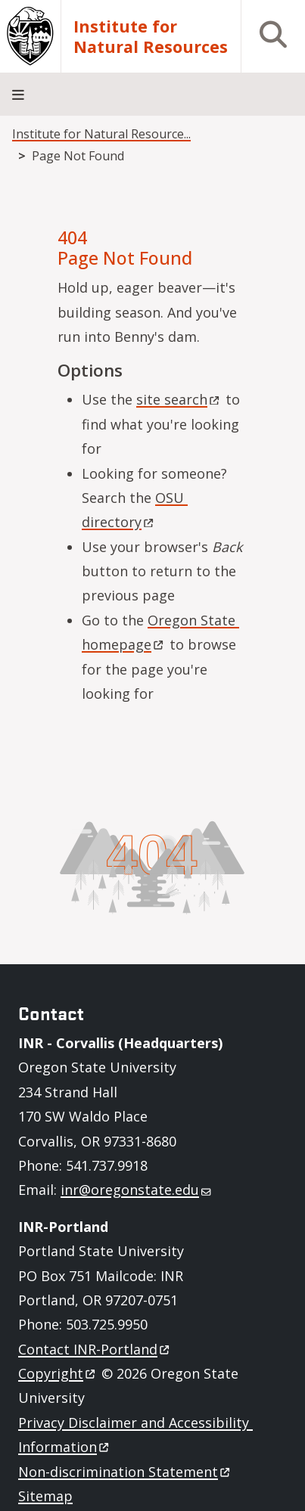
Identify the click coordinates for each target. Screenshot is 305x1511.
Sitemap (45, 1496)
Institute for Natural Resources (150, 36)
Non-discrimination (125, 1472)
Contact (95, 1349)
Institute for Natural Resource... (101, 134)
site (179, 399)
